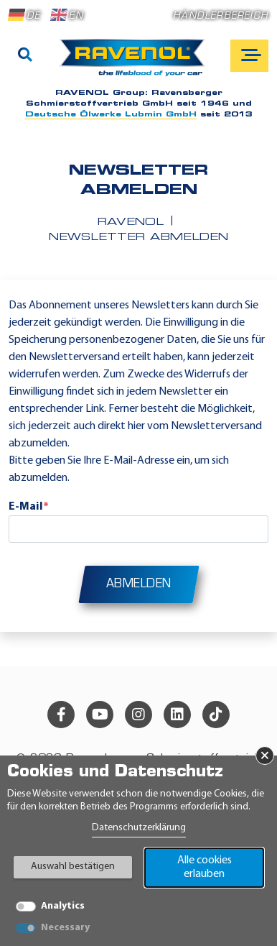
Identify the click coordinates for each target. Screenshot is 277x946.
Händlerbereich (220, 16)
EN (67, 15)
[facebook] (61, 714)
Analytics (63, 906)
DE (24, 15)
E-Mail (29, 507)
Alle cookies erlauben (204, 867)
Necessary (65, 927)
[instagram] (138, 714)
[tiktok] (216, 714)
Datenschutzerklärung (139, 827)
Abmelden (139, 584)
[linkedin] (177, 714)
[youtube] (99, 714)
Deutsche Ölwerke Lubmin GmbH (111, 115)
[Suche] (25, 56)
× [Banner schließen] (264, 755)
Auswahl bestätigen (73, 866)
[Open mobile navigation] (249, 56)
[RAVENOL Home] (136, 63)
